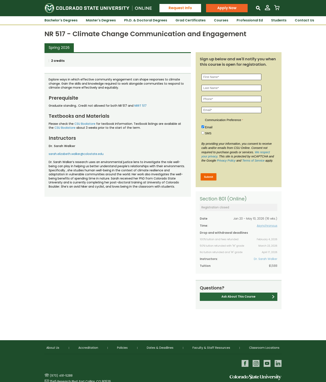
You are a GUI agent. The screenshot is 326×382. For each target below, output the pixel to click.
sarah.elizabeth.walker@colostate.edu (76, 154)
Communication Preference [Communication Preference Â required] (223, 120)
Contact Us (304, 20)
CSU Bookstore (84, 124)
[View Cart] (276, 9)
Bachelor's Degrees (61, 20)
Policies (122, 347)
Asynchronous (267, 226)
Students (278, 20)
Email (208, 127)
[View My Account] (267, 9)
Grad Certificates (190, 20)
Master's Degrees (101, 20)
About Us (52, 347)
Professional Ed (250, 20)
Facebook (244, 363)
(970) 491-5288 (61, 375)
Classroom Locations (264, 347)
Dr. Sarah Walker (265, 259)
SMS (208, 133)
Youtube (266, 363)
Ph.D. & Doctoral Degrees (145, 20)
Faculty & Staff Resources (211, 347)
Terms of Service (253, 160)
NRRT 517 (140, 106)
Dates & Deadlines (160, 347)
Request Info (180, 7)
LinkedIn (278, 363)
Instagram (255, 363)
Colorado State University (256, 377)
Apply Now (226, 7)
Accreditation (88, 347)
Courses (221, 20)
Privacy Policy (226, 160)
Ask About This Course (238, 296)
